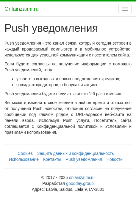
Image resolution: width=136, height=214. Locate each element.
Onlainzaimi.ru (21, 9)
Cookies (25, 153)
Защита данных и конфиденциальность (75, 153)
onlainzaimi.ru (82, 177)
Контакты (52, 159)
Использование (24, 159)
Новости (115, 159)
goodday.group (79, 183)
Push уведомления (84, 159)
